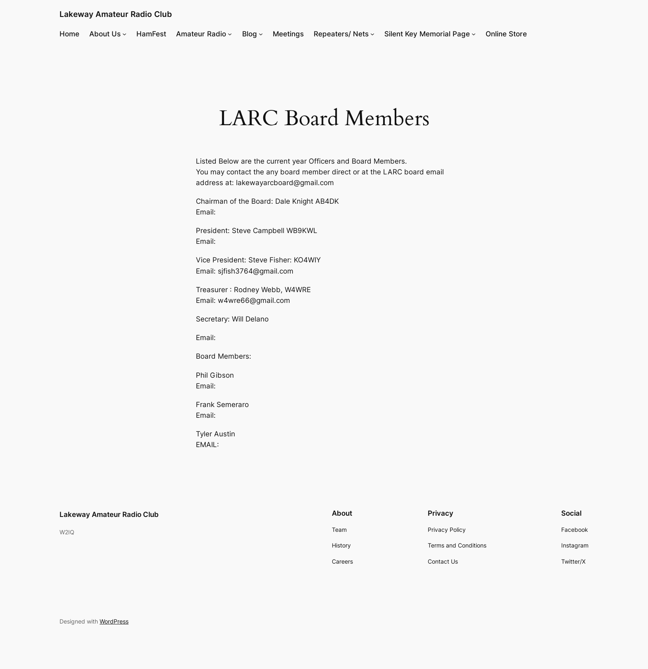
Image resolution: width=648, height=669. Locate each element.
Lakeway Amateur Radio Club (116, 14)
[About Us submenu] (124, 34)
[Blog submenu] (261, 34)
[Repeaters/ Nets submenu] (372, 34)
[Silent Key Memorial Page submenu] (474, 34)
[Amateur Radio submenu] (230, 34)
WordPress (114, 621)
